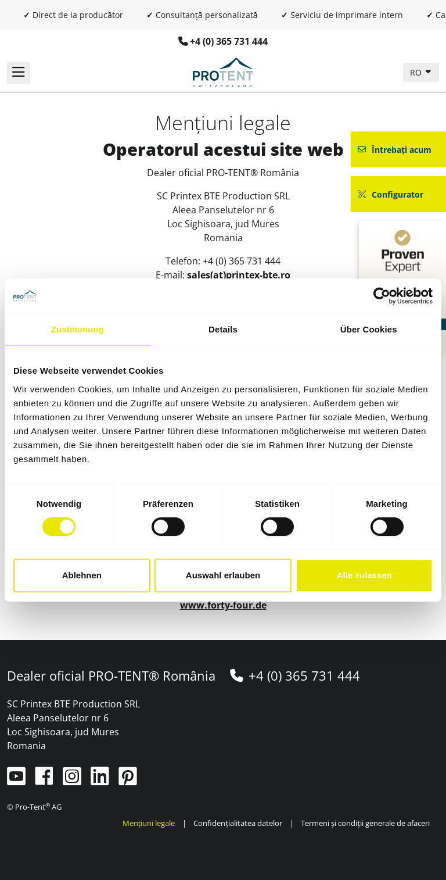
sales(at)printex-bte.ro (238, 275)
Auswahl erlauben (223, 575)
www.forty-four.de (223, 605)
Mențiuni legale (149, 823)
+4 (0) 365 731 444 (229, 41)
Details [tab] (223, 329)
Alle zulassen (364, 575)
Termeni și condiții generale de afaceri (365, 823)
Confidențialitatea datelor (237, 823)
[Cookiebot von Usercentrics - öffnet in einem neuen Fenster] (382, 296)
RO (417, 72)
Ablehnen (82, 575)
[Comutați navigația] (18, 73)
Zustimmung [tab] (77, 329)
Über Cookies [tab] (368, 329)
